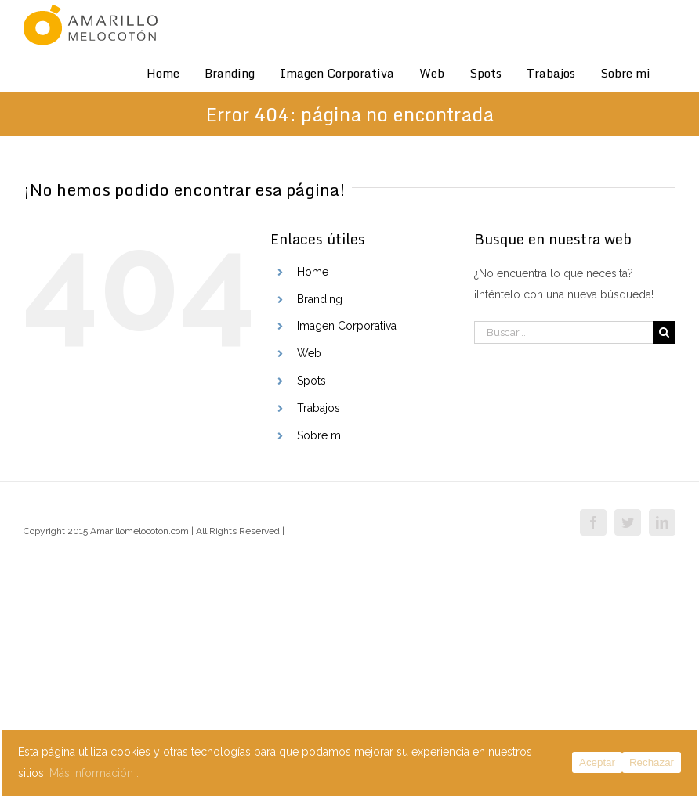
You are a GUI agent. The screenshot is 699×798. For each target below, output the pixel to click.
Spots (311, 380)
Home (312, 271)
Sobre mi (320, 435)
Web (309, 353)
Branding (319, 299)
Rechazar (651, 762)
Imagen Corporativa (347, 326)
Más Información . (94, 773)
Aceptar (597, 762)
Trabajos (318, 408)
